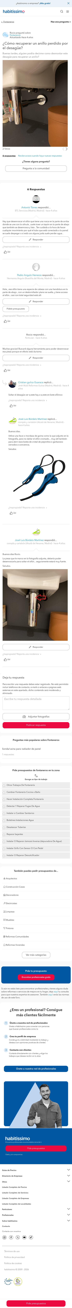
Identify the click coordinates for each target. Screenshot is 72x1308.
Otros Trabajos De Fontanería (21, 785)
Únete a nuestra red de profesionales (36, 1069)
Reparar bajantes (15, 834)
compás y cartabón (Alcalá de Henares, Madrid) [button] (41, 422)
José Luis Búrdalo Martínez (32, 419)
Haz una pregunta (60, 22)
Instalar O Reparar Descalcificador (23, 855)
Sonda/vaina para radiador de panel (21, 749)
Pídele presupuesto (16, 309)
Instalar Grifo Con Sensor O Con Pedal (25, 848)
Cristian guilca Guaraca (30, 382)
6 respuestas (9, 156)
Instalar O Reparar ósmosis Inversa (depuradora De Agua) (34, 841)
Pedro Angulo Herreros (29, 275)
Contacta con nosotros (11, 1231)
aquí (56, 992)
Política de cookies (13, 1264)
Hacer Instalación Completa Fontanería (25, 799)
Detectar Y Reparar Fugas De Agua (23, 806)
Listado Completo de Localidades (16, 1204)
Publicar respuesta (36, 725)
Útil (7, 252)
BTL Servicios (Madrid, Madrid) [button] (30, 211)
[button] (36, 1170)
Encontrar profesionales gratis (36, 977)
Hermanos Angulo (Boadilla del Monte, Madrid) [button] (29, 278)
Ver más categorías (36, 955)
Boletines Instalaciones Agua (20, 820)
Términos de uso (12, 1251)
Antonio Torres (29, 207)
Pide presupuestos (36, 1303)
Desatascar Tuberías (16, 827)
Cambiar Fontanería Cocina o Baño (23, 792)
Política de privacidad (14, 1257)
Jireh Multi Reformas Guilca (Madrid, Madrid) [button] (39, 386)
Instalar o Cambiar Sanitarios (20, 813)
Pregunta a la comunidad (36, 168)
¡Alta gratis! (44, 3)
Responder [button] (36, 240)
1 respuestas (8, 755)
